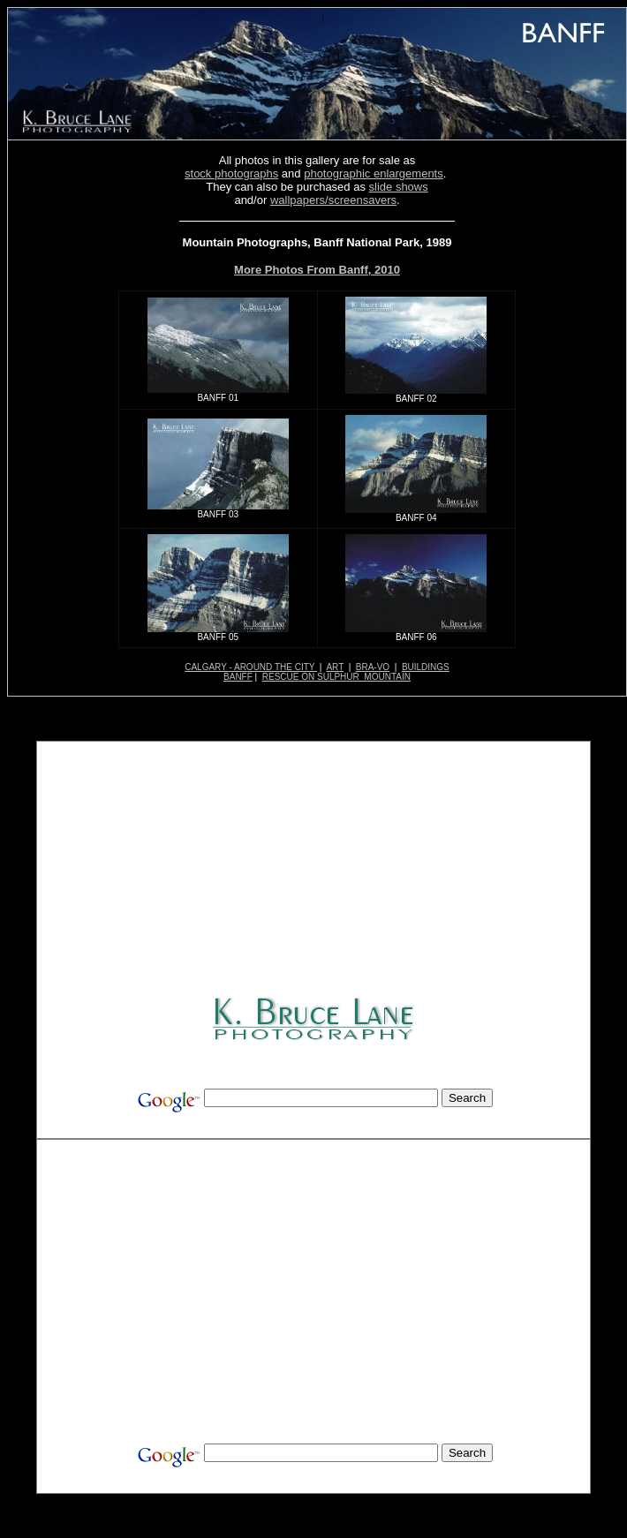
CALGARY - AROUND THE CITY (251, 667)
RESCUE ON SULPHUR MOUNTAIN (336, 677)
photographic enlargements (373, 173)
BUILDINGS (425, 667)
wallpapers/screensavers (333, 200)
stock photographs (231, 173)
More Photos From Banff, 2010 (317, 269)
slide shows (398, 186)
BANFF (238, 677)
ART (335, 667)
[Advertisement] (315, 870)
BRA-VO (372, 667)
